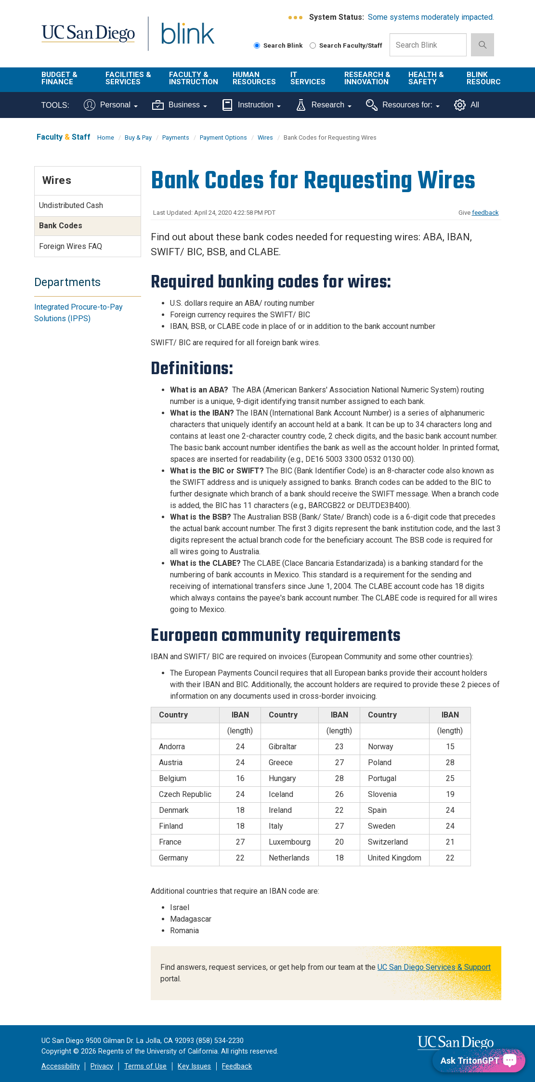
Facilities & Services (128, 78)
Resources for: (403, 105)
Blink (179, 39)
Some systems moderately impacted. (431, 17)
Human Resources (254, 78)
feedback (485, 212)
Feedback (237, 1066)
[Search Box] (428, 44)
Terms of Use (145, 1066)
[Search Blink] (257, 45)
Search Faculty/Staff (346, 45)
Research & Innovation (367, 78)
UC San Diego (84, 39)
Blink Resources (488, 78)
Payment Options (223, 137)
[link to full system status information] (295, 18)
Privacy (102, 1066)
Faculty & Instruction (193, 78)
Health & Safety (426, 78)
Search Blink (278, 45)
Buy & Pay (138, 137)
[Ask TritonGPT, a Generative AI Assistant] (478, 1060)
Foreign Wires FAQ (70, 246)
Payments (175, 137)
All (466, 105)
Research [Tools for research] (323, 105)
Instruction (251, 105)
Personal (111, 105)
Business (179, 105)
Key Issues (194, 1066)
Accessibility (60, 1066)
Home (105, 137)
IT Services (308, 78)
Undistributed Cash (71, 205)
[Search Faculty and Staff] (313, 45)
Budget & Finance (59, 78)
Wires (265, 137)
